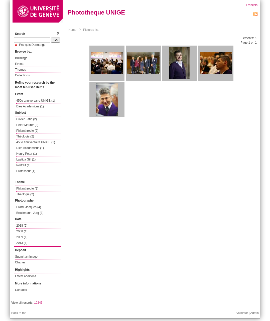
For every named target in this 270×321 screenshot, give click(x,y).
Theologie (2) (25, 194)
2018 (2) (22, 225)
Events (19, 64)
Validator (242, 313)
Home (72, 30)
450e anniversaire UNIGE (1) (35, 100)
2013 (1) (22, 243)
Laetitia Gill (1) (26, 159)
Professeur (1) (25, 171)
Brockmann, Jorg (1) (30, 213)
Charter (20, 262)
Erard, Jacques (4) (28, 207)
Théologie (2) (25, 136)
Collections (22, 75)
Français (251, 5)
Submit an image (26, 256)
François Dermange (30, 45)
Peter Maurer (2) (27, 125)
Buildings (21, 58)
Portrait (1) (23, 165)
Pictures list (90, 30)
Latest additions (25, 276)
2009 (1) (22, 237)
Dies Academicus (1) (30, 106)
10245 (38, 302)
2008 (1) (22, 231)
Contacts (21, 290)
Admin (254, 313)
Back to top (18, 313)
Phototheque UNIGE (96, 12)
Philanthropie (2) (27, 130)
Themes (20, 69)
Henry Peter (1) (26, 153)
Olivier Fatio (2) (26, 119)
